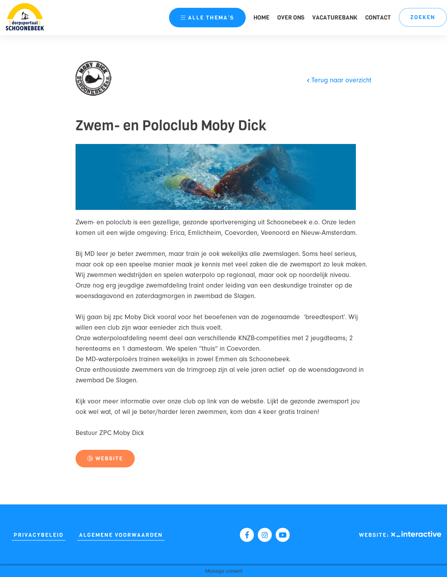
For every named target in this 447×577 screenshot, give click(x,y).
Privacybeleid (38, 535)
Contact (378, 17)
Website (105, 458)
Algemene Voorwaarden (121, 535)
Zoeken (422, 17)
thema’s (207, 17)
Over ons (290, 17)
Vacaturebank (334, 17)
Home (261, 17)
